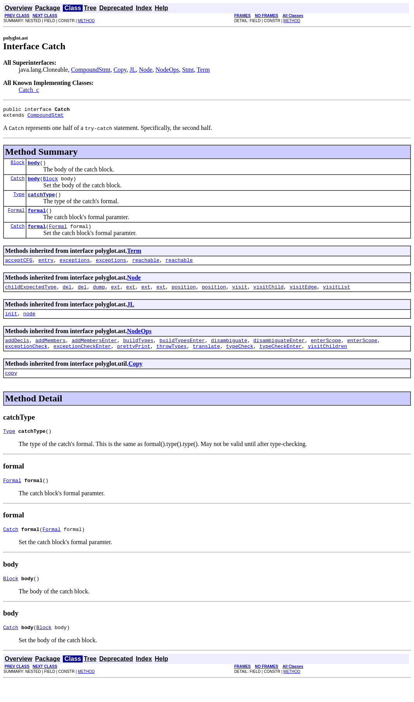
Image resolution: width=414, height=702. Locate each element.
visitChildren (327, 359)
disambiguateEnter (279, 352)
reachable (145, 269)
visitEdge (303, 297)
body (34, 166)
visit (239, 297)
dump (99, 297)
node (29, 325)
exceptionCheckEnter (82, 359)
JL (133, 69)
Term (203, 69)
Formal (16, 217)
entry (46, 269)
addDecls (17, 352)
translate (206, 359)
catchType (41, 200)
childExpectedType (31, 297)
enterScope (326, 352)
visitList (336, 297)
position (183, 297)
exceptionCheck (26, 359)
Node (145, 69)
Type (19, 200)
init (11, 325)
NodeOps (167, 69)
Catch (17, 183)
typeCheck (239, 359)
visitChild (268, 297)
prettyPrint (134, 359)
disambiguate (229, 352)
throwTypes (171, 359)
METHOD (86, 21)
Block (17, 166)
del (66, 297)
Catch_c (29, 89)
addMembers (50, 352)
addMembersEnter (94, 352)
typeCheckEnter (280, 359)
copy (11, 387)
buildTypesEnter (182, 352)
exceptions (74, 269)
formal (37, 217)
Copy (119, 69)
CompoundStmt (90, 69)
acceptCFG (18, 269)
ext (115, 297)
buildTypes (138, 352)
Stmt (188, 69)
